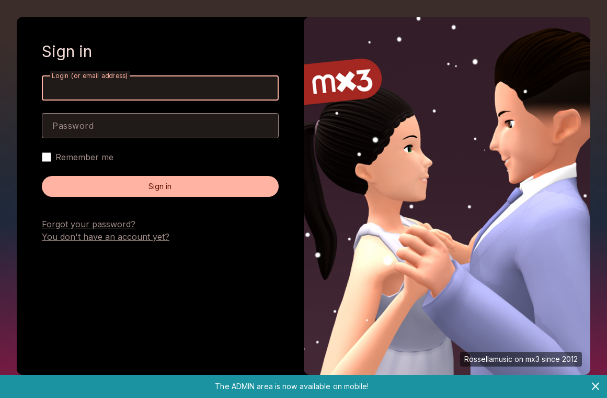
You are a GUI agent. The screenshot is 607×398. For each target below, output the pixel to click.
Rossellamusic (488, 359)
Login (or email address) (90, 76)
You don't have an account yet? (105, 236)
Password (73, 125)
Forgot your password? (88, 224)
